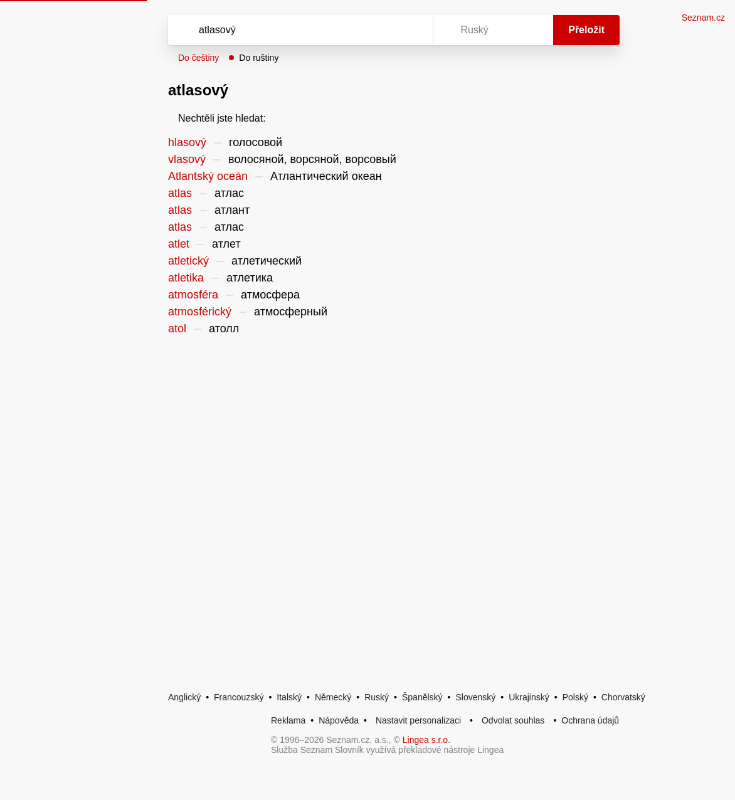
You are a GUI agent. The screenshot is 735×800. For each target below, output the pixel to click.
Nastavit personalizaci (418, 720)
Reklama (288, 720)
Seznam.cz (703, 18)
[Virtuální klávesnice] (411, 30)
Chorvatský (623, 697)
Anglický (184, 697)
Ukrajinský (529, 697)
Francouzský (238, 697)
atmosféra (193, 294)
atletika (186, 277)
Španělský (422, 697)
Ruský (376, 697)
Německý (333, 697)
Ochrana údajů (590, 720)
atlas (180, 193)
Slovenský (475, 697)
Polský (575, 697)
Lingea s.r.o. (426, 740)
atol (177, 328)
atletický (188, 261)
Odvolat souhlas (513, 720)
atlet (178, 244)
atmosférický (199, 311)
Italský (289, 697)
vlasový (187, 159)
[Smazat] (384, 30)
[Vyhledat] (284, 30)
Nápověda (339, 720)
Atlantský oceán (208, 176)
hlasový (187, 142)
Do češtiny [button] (198, 58)
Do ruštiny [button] (258, 58)
